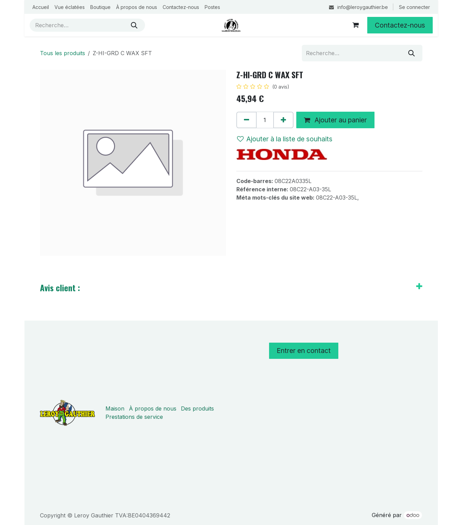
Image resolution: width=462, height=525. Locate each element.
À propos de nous (152, 408)
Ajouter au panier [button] (335, 120)
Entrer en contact (304, 350)
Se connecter (414, 7)
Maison (114, 408)
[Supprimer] (246, 120)
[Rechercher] (134, 25)
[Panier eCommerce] (355, 25)
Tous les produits (62, 53)
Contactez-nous (400, 25)
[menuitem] (41, 7)
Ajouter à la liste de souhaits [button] (284, 139)
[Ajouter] (283, 120)
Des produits (197, 408)
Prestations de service (134, 416)
